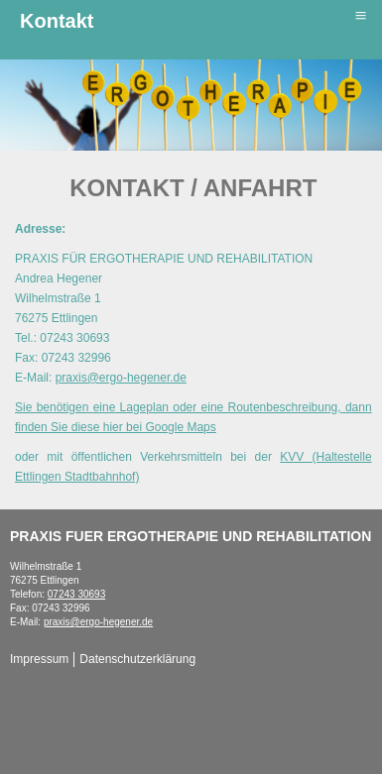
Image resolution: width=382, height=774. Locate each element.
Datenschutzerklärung (137, 659)
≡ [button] (360, 16)
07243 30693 (76, 594)
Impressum (39, 659)
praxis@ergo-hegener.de (121, 378)
